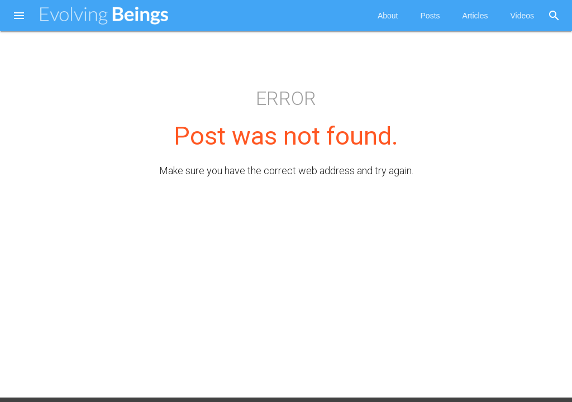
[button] (19, 16)
